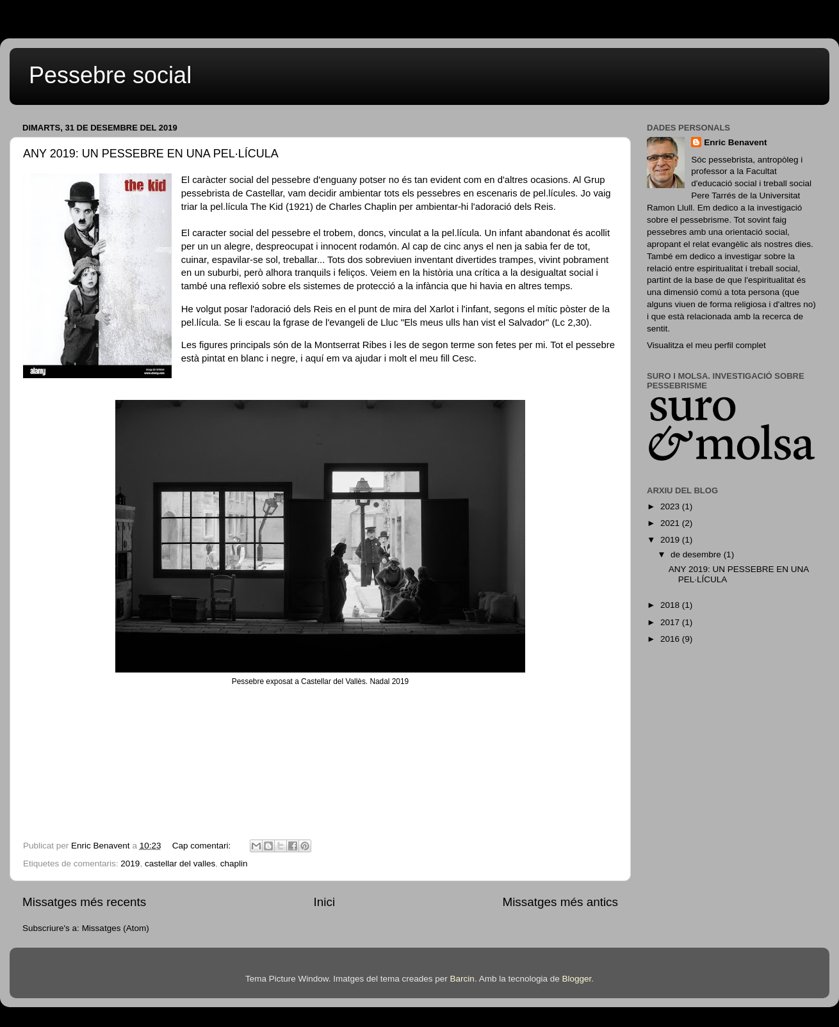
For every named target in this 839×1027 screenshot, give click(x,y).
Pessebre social (110, 75)
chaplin (234, 863)
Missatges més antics (560, 902)
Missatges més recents (84, 902)
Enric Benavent (735, 142)
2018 (671, 605)
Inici (325, 902)
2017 (671, 622)
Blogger (576, 978)
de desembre (697, 554)
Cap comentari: (202, 845)
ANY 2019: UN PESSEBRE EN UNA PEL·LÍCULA (151, 153)
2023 (671, 506)
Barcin (462, 978)
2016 (671, 639)
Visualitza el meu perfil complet (706, 345)
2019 (130, 863)
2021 (671, 523)
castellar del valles (180, 863)
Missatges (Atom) (115, 928)
